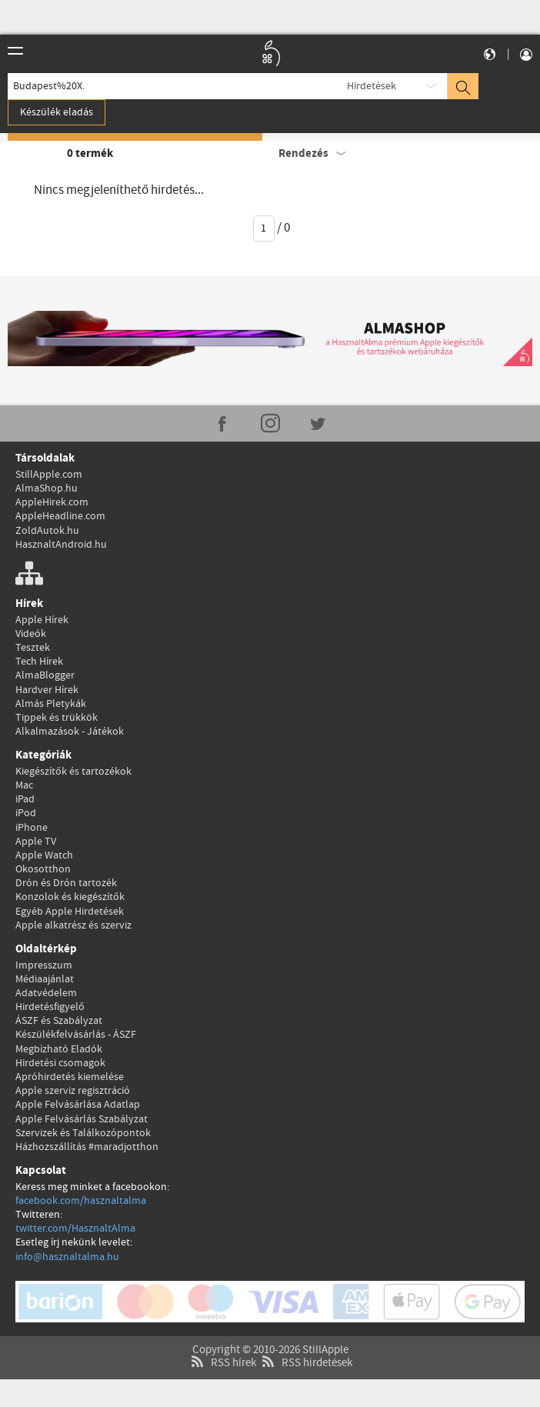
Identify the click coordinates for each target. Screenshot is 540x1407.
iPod (25, 813)
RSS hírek (222, 1326)
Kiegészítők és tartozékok (73, 772)
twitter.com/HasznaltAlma (75, 1228)
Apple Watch (44, 855)
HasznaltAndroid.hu (61, 545)
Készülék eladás (56, 112)
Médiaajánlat (44, 979)
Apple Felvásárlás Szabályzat (81, 1119)
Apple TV (35, 842)
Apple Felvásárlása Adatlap (77, 1105)
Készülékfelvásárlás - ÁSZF (75, 1035)
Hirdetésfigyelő (50, 1007)
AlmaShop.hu (46, 488)
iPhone (31, 828)
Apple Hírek (41, 620)
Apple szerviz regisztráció (72, 1091)
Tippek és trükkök (56, 718)
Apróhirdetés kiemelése (69, 1077)
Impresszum (43, 965)
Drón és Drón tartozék (66, 883)
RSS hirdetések (305, 1326)
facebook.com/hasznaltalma (80, 1201)
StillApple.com (48, 475)
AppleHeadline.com (60, 516)
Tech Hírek (39, 661)
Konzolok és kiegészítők (70, 897)
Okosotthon (43, 869)
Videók (30, 634)
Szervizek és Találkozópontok (83, 1133)
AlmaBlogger (45, 675)
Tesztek (32, 648)
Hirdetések (371, 86)
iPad (25, 799)
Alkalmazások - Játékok (69, 732)
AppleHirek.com (51, 502)
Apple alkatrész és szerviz (73, 925)
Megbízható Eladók (58, 1049)
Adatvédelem (46, 993)
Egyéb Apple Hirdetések (69, 912)
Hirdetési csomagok (60, 1063)
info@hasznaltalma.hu (67, 1257)
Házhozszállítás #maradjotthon (86, 1147)
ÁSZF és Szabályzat (58, 1021)
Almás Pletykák (50, 704)
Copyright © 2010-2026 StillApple (270, 1313)
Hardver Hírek (46, 690)
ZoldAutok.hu (47, 531)
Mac (24, 785)
